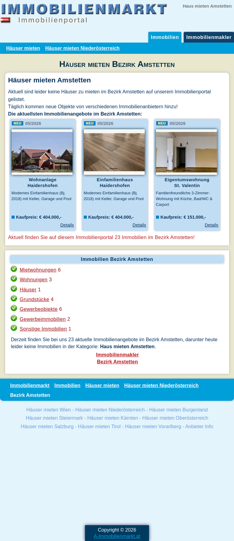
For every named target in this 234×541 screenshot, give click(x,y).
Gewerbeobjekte (39, 309)
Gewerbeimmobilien (43, 319)
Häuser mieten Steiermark (54, 418)
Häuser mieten (23, 48)
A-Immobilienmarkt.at (117, 536)
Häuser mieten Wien (48, 409)
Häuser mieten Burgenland (178, 409)
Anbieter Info (199, 426)
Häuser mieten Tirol (99, 426)
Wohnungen (34, 279)
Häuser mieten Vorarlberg (153, 426)
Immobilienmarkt (29, 385)
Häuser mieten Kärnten (112, 418)
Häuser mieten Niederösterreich (82, 48)
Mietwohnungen (38, 269)
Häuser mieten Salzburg (47, 426)
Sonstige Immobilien (43, 328)
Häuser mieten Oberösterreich (175, 418)
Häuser (28, 289)
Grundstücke (34, 299)
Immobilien (165, 37)
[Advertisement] (117, 478)
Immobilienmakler (209, 37)
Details (67, 225)
